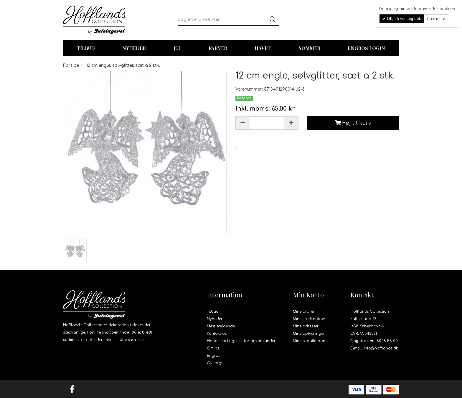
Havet (263, 48)
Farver (218, 48)
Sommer (309, 48)
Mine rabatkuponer (311, 341)
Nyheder (134, 48)
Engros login (366, 48)
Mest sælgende (221, 326)
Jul (177, 48)
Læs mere (436, 19)
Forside (71, 65)
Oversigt (214, 363)
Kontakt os (217, 334)
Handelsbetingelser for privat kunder (241, 341)
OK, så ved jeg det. (403, 19)
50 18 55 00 (387, 341)
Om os (213, 348)
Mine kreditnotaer (309, 319)
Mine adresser (306, 326)
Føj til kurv (353, 123)
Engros (213, 356)
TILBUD (86, 48)
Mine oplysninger (309, 334)
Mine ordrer (303, 311)
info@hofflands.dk (381, 348)
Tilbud (213, 311)
